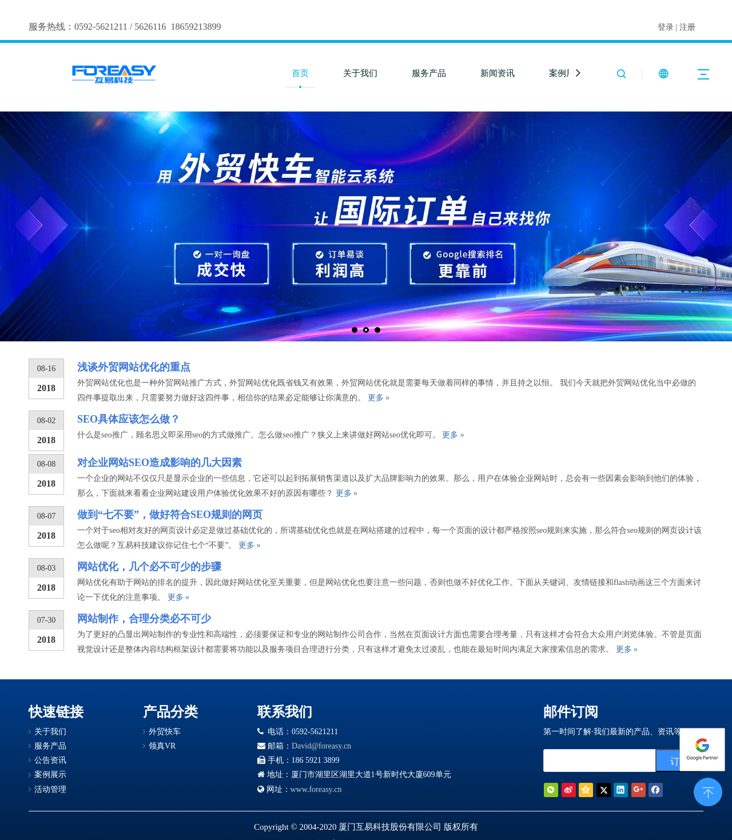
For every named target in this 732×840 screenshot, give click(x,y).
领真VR (162, 746)
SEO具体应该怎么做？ (128, 419)
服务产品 (429, 73)
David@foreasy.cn (321, 746)
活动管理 (50, 789)
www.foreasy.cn (316, 789)
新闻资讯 (497, 73)
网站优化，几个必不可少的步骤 (149, 566)
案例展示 (566, 73)
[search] (612, 760)
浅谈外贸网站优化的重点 (133, 367)
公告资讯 (50, 760)
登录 (666, 27)
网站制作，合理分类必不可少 (144, 618)
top (708, 791)
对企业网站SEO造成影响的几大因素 (159, 462)
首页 (300, 73)
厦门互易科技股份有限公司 (390, 826)
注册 (687, 27)
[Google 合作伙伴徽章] (184, 761)
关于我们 (360, 73)
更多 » (379, 397)
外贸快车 (165, 731)
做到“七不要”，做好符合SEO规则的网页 (169, 514)
